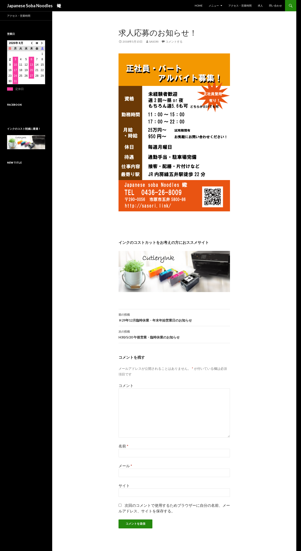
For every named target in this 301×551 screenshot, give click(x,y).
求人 (260, 5)
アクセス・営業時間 (240, 5)
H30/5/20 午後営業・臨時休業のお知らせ (174, 334)
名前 (123, 446)
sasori (153, 41)
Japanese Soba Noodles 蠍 (34, 5)
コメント (126, 385)
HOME (198, 5)
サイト (124, 485)
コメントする (174, 41)
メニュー (214, 5)
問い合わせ (275, 5)
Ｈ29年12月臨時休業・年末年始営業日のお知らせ (174, 317)
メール (125, 465)
